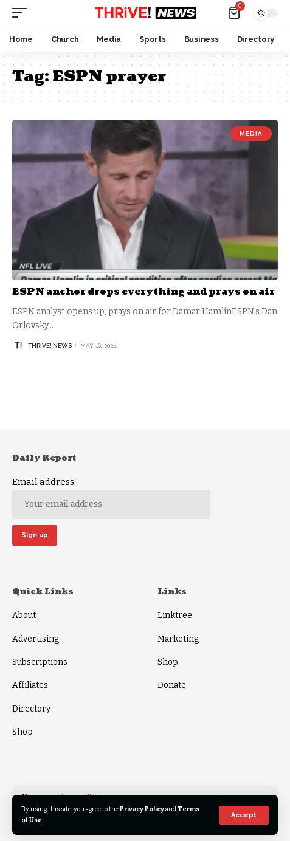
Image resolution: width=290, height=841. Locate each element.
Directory (31, 709)
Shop (22, 732)
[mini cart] (235, 12)
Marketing (178, 639)
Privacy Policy (142, 809)
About (24, 615)
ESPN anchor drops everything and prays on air (143, 292)
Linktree (174, 615)
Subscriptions (39, 662)
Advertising (35, 639)
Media (251, 133)
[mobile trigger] (22, 13)
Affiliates (30, 685)
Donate (171, 685)
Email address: (111, 497)
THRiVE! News (50, 345)
